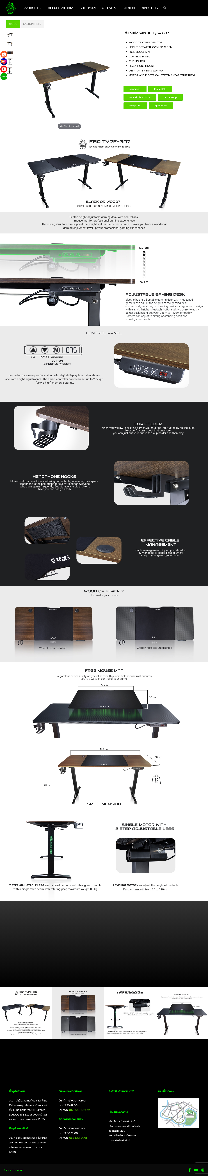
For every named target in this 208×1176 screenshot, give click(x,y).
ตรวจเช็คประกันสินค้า (120, 1140)
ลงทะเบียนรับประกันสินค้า (122, 1135)
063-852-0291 (78, 1138)
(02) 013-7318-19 (79, 1110)
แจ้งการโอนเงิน (117, 1131)
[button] (164, 8)
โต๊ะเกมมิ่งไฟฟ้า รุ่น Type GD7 (146, 33)
